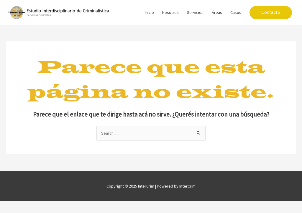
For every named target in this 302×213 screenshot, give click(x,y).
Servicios (195, 12)
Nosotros (170, 12)
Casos (235, 12)
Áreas (217, 12)
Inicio (149, 12)
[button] (271, 12)
